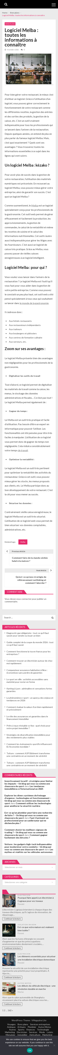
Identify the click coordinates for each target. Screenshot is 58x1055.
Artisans (21, 1027)
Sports (21, 1029)
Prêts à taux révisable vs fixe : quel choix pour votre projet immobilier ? (28, 727)
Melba (34, 205)
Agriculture (34, 1034)
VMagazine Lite (39, 1020)
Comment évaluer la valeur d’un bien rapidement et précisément (29, 708)
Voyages (11, 1024)
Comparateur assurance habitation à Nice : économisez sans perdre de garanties (26, 671)
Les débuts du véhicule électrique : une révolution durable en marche (37, 987)
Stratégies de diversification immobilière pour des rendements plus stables (28, 736)
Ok (29, 1050)
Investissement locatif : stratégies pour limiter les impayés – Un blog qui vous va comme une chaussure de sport (28, 784)
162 (9, 1010)
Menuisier (10, 1034)
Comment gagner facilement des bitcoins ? (25, 836)
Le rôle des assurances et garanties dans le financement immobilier (27, 717)
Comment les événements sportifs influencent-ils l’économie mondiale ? (29, 745)
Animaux (11, 1027)
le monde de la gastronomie (34, 303)
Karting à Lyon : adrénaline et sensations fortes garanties (29, 689)
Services (33, 1032)
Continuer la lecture (12, 919)
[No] (54, 1045)
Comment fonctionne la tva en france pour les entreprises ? (28, 652)
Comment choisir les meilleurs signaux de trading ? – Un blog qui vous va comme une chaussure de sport (25, 832)
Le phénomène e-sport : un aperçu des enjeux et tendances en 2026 (29, 699)
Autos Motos (24, 983)
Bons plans (10, 24)
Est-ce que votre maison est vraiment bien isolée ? (36, 929)
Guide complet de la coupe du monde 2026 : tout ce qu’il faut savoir (30, 643)
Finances (30, 1029)
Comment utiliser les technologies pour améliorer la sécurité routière (27, 804)
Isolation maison (27, 924)
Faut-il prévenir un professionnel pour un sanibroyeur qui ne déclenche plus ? (26, 820)
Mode (42, 1032)
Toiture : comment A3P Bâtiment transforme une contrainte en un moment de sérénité (28, 754)
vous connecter (23, 599)
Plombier (32, 1027)
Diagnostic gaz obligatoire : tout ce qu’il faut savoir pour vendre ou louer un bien (27, 634)
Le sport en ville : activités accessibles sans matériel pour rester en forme (27, 680)
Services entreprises (40, 1024)
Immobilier (22, 1034)
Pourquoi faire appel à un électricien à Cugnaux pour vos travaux (36, 899)
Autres (12, 1029)
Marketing (10, 1032)
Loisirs (50, 1032)
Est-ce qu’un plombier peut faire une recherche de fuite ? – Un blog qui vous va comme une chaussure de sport (28, 815)
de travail (23, 450)
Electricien (24, 895)
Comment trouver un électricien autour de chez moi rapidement (29, 662)
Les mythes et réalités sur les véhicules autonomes (28, 850)
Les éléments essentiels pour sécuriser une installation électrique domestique (37, 958)
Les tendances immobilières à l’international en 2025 (24, 787)
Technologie (43, 1029)
